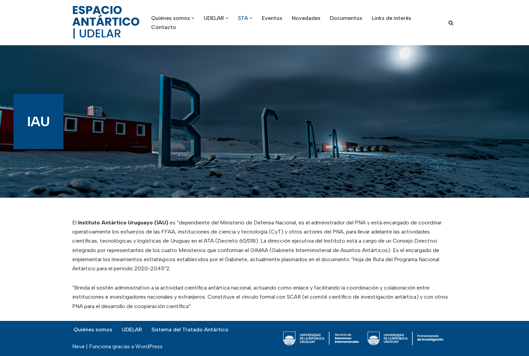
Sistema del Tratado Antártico (189, 329)
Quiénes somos (93, 329)
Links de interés (391, 18)
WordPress (149, 346)
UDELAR (132, 329)
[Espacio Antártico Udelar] (106, 22)
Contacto (163, 27)
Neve (78, 346)
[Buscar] (450, 22)
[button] (193, 18)
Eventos (272, 18)
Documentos (346, 18)
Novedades (306, 18)
